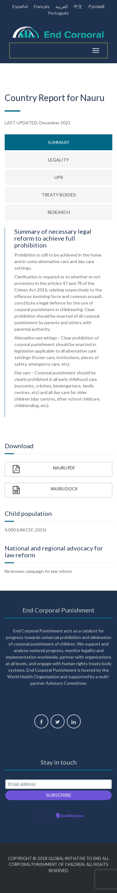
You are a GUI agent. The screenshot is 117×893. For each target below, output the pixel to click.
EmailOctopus (72, 816)
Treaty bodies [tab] (58, 194)
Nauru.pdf (44, 469)
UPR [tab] (58, 177)
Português (58, 13)
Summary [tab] (59, 142)
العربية (62, 6)
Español (20, 6)
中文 (78, 6)
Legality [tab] (58, 159)
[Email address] (58, 784)
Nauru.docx (45, 490)
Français (42, 6)
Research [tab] (58, 212)
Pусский (96, 6)
